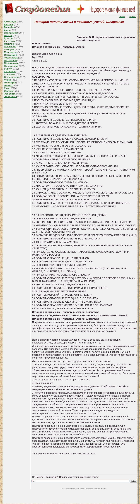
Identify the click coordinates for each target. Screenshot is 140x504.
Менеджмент (10, 52)
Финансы (8, 85)
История (8, 35)
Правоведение (11, 63)
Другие (7, 30)
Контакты (132, 17)
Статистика (9, 74)
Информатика (11, 33)
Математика (10, 47)
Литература (10, 41)
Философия (10, 83)
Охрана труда (11, 58)
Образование (10, 55)
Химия (7, 88)
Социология (10, 71)
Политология (10, 60)
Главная (122, 17)
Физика (7, 80)
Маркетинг (9, 44)
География (9, 27)
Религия (8, 69)
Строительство (11, 77)
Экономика (9, 94)
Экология (8, 91)
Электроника (10, 96)
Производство (11, 66)
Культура (8, 38)
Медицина (9, 49)
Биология (8, 24)
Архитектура (10, 22)
